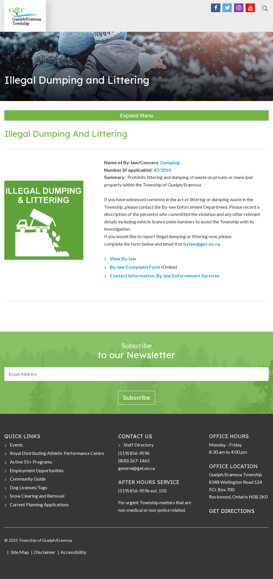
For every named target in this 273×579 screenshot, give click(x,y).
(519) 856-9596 (134, 453)
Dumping (170, 162)
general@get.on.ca (136, 468)
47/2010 (162, 170)
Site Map (19, 552)
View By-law (123, 258)
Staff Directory (139, 444)
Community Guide (28, 478)
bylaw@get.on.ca (201, 243)
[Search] (264, 8)
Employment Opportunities (37, 470)
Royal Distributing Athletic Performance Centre (57, 453)
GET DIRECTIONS (232, 511)
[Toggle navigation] (262, 20)
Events (16, 444)
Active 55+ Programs (31, 461)
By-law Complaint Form (135, 267)
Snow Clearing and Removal (37, 495)
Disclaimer (44, 552)
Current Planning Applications (39, 504)
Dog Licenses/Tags (28, 487)
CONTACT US (135, 436)
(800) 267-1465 (134, 460)
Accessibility (73, 552)
